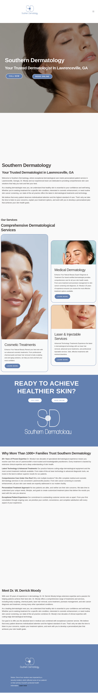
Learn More (12, 366)
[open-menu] (93, 11)
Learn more (23, 686)
